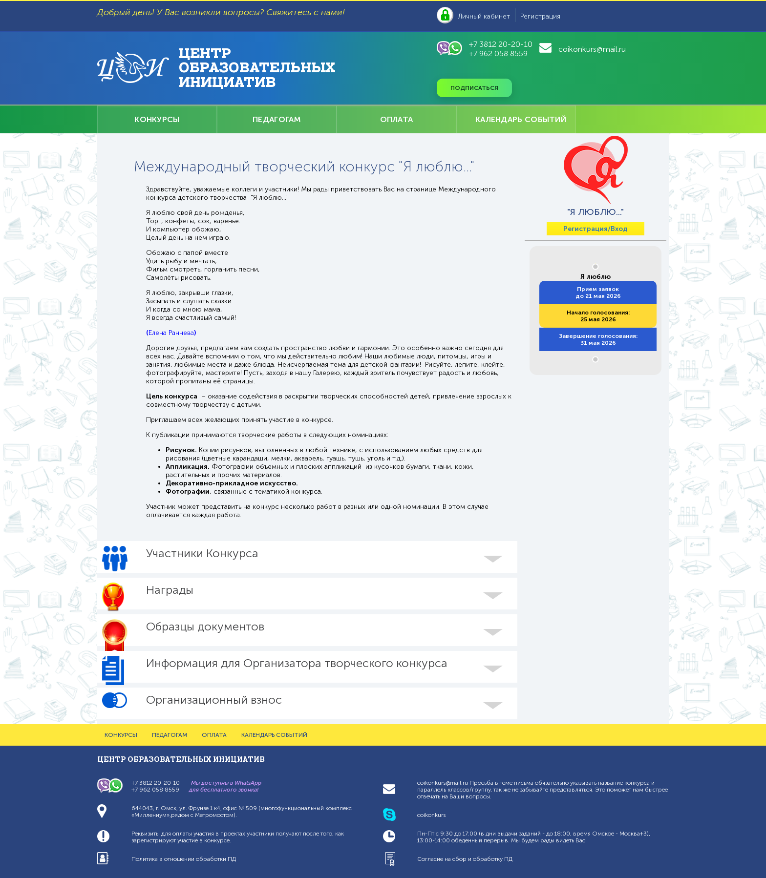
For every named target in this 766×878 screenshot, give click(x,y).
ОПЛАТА (396, 119)
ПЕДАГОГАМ (277, 119)
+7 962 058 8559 (498, 53)
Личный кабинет (484, 16)
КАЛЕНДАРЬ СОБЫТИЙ (520, 119)
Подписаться (474, 87)
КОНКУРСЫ (156, 119)
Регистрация (540, 16)
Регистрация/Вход (595, 229)
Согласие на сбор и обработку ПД (464, 859)
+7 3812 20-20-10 (500, 44)
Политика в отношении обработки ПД (183, 859)
